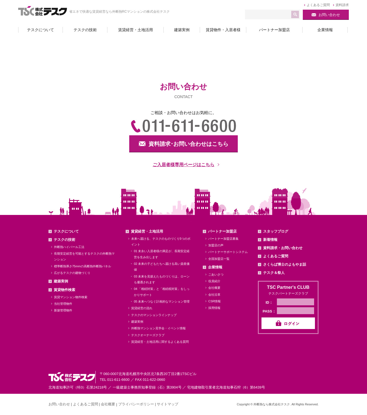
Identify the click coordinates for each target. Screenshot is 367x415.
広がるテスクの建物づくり (72, 272)
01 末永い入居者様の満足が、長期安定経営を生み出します (162, 253)
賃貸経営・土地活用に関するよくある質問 (160, 341)
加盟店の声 (215, 245)
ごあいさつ (215, 274)
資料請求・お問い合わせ (283, 248)
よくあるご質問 (275, 256)
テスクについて (66, 231)
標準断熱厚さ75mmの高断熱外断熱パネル (82, 266)
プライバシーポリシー (136, 404)
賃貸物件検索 (64, 290)
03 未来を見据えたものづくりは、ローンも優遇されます (162, 279)
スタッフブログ (275, 231)
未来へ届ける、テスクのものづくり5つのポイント (160, 241)
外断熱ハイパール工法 (69, 247)
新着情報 (270, 240)
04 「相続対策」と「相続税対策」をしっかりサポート (162, 291)
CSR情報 (214, 301)
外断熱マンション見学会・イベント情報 (158, 328)
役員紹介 (214, 281)
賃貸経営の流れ (141, 308)
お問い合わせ (59, 404)
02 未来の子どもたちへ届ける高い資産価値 (162, 266)
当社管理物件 (63, 303)
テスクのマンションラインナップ (154, 315)
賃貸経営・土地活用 (147, 231)
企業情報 (215, 267)
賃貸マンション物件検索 (70, 297)
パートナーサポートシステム (228, 252)
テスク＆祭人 (274, 273)
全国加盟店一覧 (219, 258)
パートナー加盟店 (222, 231)
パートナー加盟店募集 (223, 238)
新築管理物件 (63, 310)
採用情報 (214, 307)
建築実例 (61, 281)
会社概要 (214, 287)
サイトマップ (167, 404)
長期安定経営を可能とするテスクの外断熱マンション (84, 256)
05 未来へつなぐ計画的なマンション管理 (162, 301)
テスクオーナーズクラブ (147, 335)
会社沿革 (214, 294)
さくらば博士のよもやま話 (284, 264)
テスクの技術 (64, 240)
